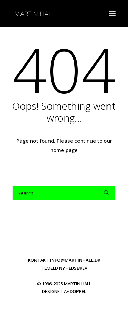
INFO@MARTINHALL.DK (75, 260)
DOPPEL (78, 291)
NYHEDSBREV (73, 268)
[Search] (64, 193)
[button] (106, 192)
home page (64, 149)
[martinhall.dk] (34, 13)
